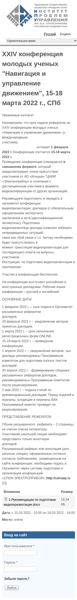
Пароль (11, 562)
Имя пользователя (19, 546)
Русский (50, 34)
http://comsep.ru (58, 478)
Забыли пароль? (17, 578)
